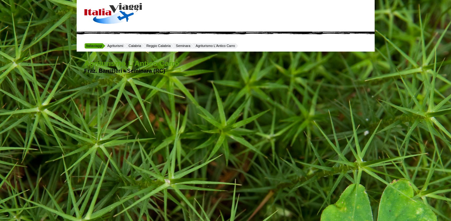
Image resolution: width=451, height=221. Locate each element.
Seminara (183, 46)
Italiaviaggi (94, 46)
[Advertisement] (257, 15)
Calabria (134, 46)
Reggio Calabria (158, 46)
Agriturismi (115, 46)
